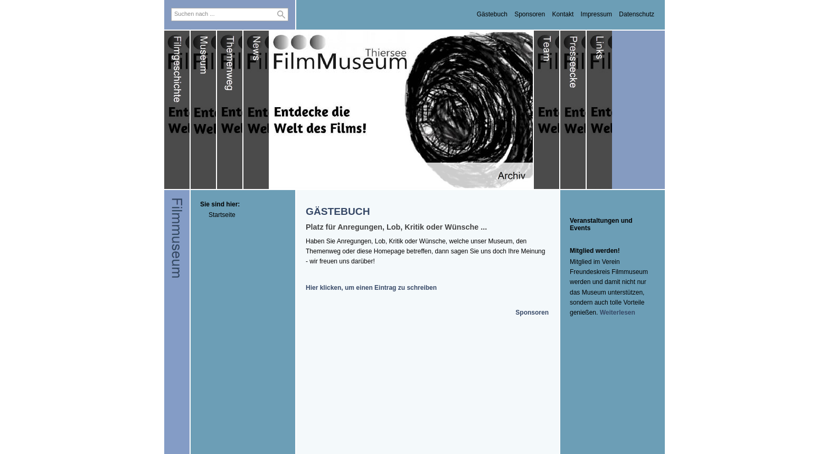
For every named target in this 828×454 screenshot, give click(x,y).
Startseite (222, 215)
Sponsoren (529, 14)
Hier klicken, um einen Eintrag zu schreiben (371, 287)
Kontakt (563, 14)
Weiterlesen (617, 312)
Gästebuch (492, 14)
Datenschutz (636, 14)
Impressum (596, 14)
